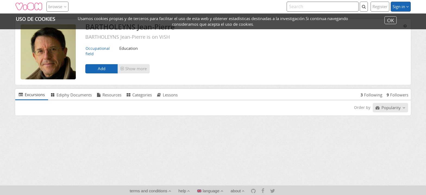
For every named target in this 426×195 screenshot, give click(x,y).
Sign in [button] (401, 6)
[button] (134, 68)
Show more (134, 68)
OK (390, 20)
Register (379, 6)
